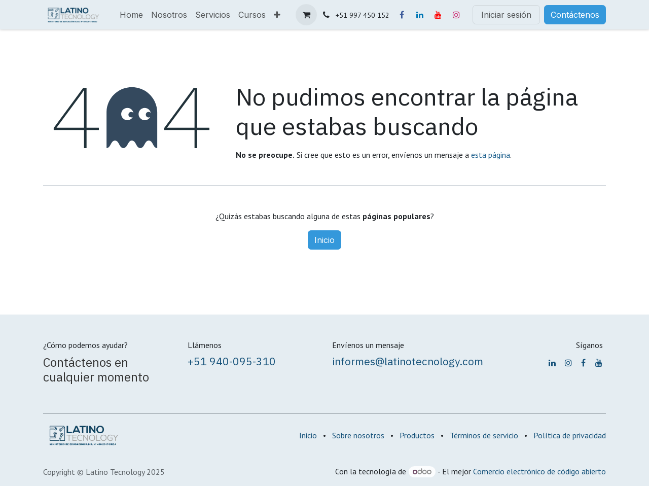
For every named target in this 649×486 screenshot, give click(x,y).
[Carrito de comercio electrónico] (306, 14)
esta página (490, 155)
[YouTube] (438, 15)
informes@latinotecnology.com (407, 361)
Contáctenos (575, 15)
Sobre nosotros (358, 435)
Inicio (324, 240)
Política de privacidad (569, 435)
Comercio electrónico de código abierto (539, 471)
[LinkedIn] (420, 15)
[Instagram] (456, 15)
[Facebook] (401, 15)
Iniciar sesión (506, 15)
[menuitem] (131, 15)
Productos (417, 435)
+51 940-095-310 (232, 361)
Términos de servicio (484, 435)
